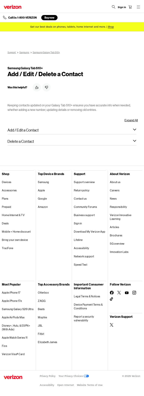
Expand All (131, 120)
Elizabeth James (47, 342)
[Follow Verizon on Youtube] (127, 293)
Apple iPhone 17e (12, 300)
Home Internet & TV (13, 215)
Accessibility (81, 248)
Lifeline (78, 239)
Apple (41, 190)
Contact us (80, 198)
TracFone (7, 248)
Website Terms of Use (90, 385)
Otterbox (43, 292)
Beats (41, 309)
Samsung (43, 182)
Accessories (9, 190)
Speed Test (80, 264)
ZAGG (41, 300)
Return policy (82, 190)
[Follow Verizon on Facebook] (112, 293)
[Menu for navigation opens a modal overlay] (138, 7)
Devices (6, 182)
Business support (84, 215)
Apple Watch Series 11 (15, 337)
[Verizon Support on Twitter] (112, 325)
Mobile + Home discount (16, 231)
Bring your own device (15, 239)
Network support (84, 256)
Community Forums (85, 206)
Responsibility (118, 206)
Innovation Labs (119, 251)
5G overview (117, 243)
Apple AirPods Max (13, 317)
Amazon (43, 206)
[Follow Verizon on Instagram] (134, 293)
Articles (114, 227)
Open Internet (65, 385)
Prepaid (6, 206)
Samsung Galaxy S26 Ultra (17, 309)
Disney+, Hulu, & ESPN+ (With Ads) (16, 327)
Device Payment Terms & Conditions (88, 306)
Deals (5, 223)
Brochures (116, 235)
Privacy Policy (48, 376)
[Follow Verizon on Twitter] (119, 293)
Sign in (78, 223)
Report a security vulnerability (84, 318)
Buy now (49, 17)
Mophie (42, 317)
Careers (115, 190)
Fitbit (41, 333)
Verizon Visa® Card (13, 354)
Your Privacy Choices (73, 376)
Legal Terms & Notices (87, 296)
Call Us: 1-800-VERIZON (22, 17)
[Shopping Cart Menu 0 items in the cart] (130, 7)
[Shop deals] (111, 26)
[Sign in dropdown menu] (122, 7)
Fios (4, 345)
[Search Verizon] (114, 7)
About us (115, 182)
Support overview (84, 182)
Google (42, 198)
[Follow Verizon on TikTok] (112, 299)
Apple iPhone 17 (11, 292)
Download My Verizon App (89, 231)
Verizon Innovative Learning (120, 216)
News (113, 198)
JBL (40, 325)
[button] (37, 87)
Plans (5, 198)
